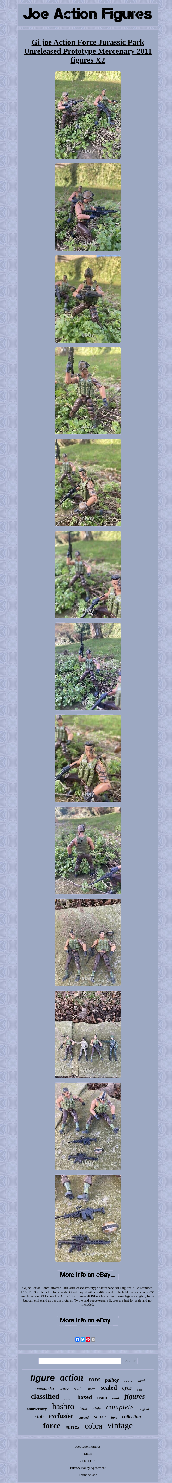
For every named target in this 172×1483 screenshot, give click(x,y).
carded (84, 1417)
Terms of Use (88, 1475)
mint (115, 1398)
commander (44, 1388)
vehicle (64, 1389)
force (52, 1425)
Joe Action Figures (88, 1446)
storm (92, 1389)
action (71, 1377)
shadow (128, 1381)
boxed (84, 1397)
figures (134, 1396)
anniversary (37, 1409)
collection (131, 1416)
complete (120, 1407)
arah (141, 1381)
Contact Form (88, 1461)
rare (94, 1379)
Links (88, 1454)
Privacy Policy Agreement (87, 1468)
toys (114, 1417)
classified (45, 1396)
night (96, 1409)
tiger (139, 1389)
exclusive (61, 1415)
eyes (127, 1388)
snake (100, 1416)
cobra (93, 1425)
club (39, 1416)
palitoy (112, 1380)
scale (78, 1388)
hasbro (63, 1406)
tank (83, 1408)
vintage (120, 1425)
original (144, 1409)
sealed (108, 1387)
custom (68, 1399)
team (102, 1397)
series (73, 1427)
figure (42, 1378)
